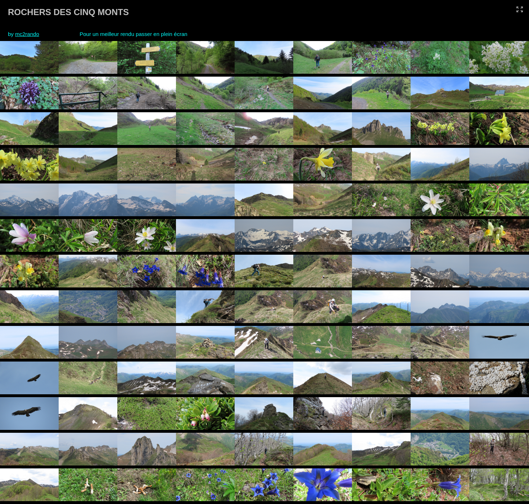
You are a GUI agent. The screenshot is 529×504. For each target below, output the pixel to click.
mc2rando (27, 34)
